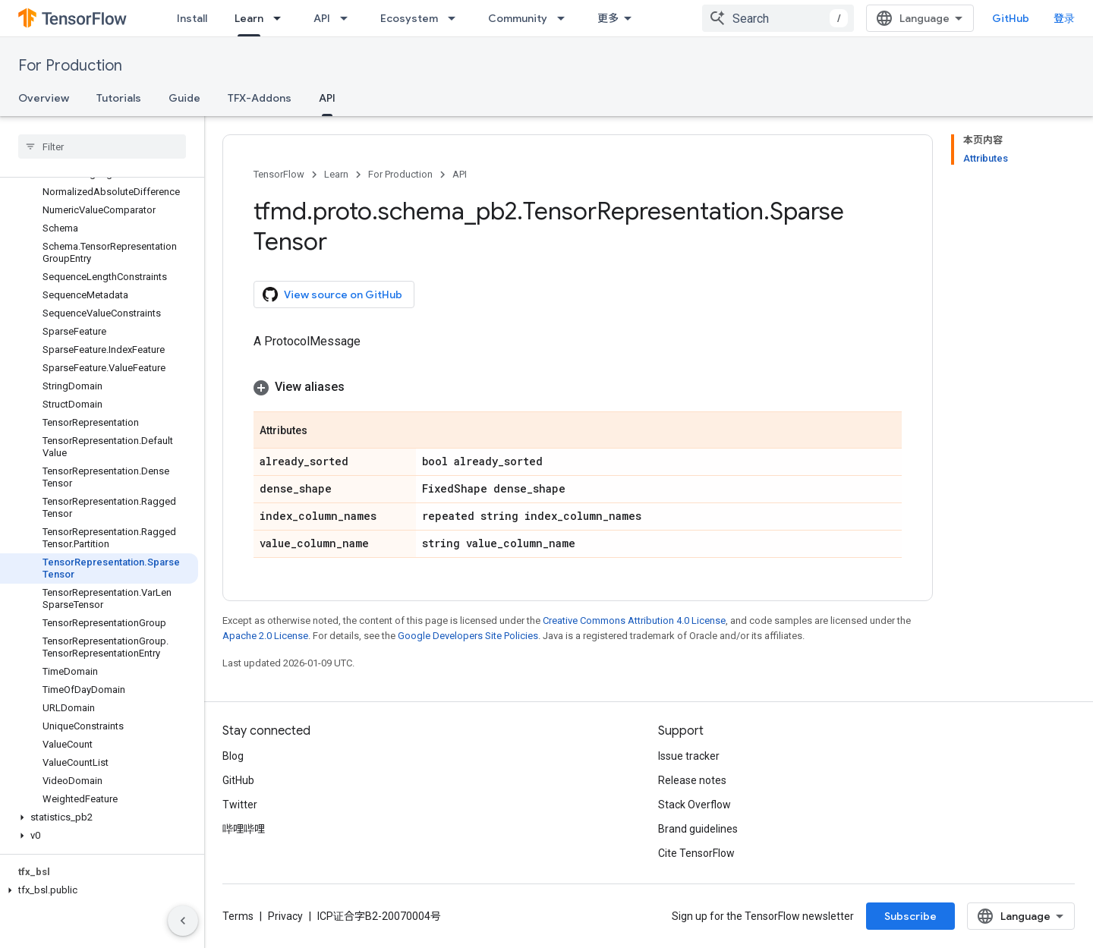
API (321, 18)
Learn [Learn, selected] (249, 18)
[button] (99, 817)
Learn (336, 174)
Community (517, 18)
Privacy (285, 916)
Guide (184, 98)
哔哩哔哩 (243, 829)
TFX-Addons (259, 98)
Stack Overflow (694, 804)
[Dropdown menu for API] (348, 18)
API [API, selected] (327, 98)
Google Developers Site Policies (468, 635)
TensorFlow (279, 174)
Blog (233, 756)
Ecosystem (409, 18)
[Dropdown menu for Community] (565, 18)
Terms (238, 916)
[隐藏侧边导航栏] (183, 920)
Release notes (692, 780)
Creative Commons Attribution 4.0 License (634, 620)
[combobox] (778, 18)
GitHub (1010, 18)
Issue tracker (689, 756)
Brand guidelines (698, 829)
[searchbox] (102, 146)
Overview (43, 98)
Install (192, 18)
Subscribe (910, 916)
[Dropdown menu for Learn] (281, 18)
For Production (70, 65)
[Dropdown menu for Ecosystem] (456, 18)
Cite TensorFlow (696, 853)
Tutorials (118, 98)
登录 (1064, 18)
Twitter (239, 804)
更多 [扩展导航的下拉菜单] (608, 18)
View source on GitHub (332, 294)
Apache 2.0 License (265, 635)
